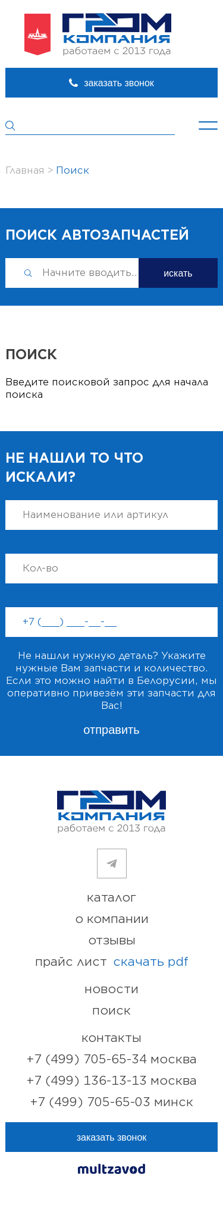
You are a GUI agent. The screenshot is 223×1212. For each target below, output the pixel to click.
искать (178, 273)
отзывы (112, 940)
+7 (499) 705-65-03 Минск (111, 1102)
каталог (111, 897)
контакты (111, 1038)
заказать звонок (119, 83)
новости (111, 989)
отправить (111, 729)
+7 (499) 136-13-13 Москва (112, 1080)
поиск (111, 1010)
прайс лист (112, 962)
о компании (112, 919)
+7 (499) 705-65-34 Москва (112, 1059)
